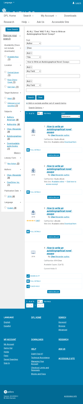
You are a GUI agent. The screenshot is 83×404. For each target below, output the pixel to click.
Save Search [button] (12, 29)
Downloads (37, 339)
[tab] (12, 37)
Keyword (62, 322)
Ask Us (61, 349)
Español (7, 326)
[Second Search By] (33, 57)
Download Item (70, 142)
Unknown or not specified (14, 104)
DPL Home (10, 21)
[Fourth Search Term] (51, 90)
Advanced (62, 330)
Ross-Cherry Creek (12, 81)
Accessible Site (66, 358)
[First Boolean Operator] (29, 53)
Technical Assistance (40, 357)
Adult (10, 98)
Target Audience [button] (11, 93)
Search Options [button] (36, 108)
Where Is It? (33, 276)
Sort (63, 113)
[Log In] (73, 3)
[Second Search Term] (51, 62)
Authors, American (11, 118)
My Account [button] (48, 21)
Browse (61, 326)
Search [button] (28, 21)
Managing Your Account (37, 362)
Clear (40, 97)
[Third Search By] (33, 71)
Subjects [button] (8, 111)
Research (63, 339)
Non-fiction (12, 164)
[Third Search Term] (51, 76)
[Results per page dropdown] (40, 113)
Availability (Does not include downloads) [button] (12, 48)
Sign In (7, 363)
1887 (38, 221)
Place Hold (33, 286)
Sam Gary (12, 87)
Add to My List (53, 155)
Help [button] (33, 349)
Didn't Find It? (37, 354)
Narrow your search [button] (10, 37)
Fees (6, 355)
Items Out (8, 348)
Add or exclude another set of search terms (46, 103)
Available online (58, 182)
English (11, 208)
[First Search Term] (51, 48)
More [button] (69, 21)
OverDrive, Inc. (13, 182)
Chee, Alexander (14, 129)
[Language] (9, 2)
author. (60, 135)
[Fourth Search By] (33, 85)
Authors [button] (7, 169)
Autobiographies (14, 136)
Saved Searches (11, 359)
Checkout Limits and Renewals (40, 368)
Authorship (11, 124)
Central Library (13, 73)
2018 (10, 196)
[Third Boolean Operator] (29, 81)
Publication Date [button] (11, 191)
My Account (9, 344)
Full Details (33, 150)
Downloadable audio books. (13, 144)
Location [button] (8, 65)
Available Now (13, 57)
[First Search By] (33, 43)
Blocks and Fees (38, 374)
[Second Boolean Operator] (29, 67)
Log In (78, 3)
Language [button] (8, 202)
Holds (6, 352)
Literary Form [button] (10, 158)
